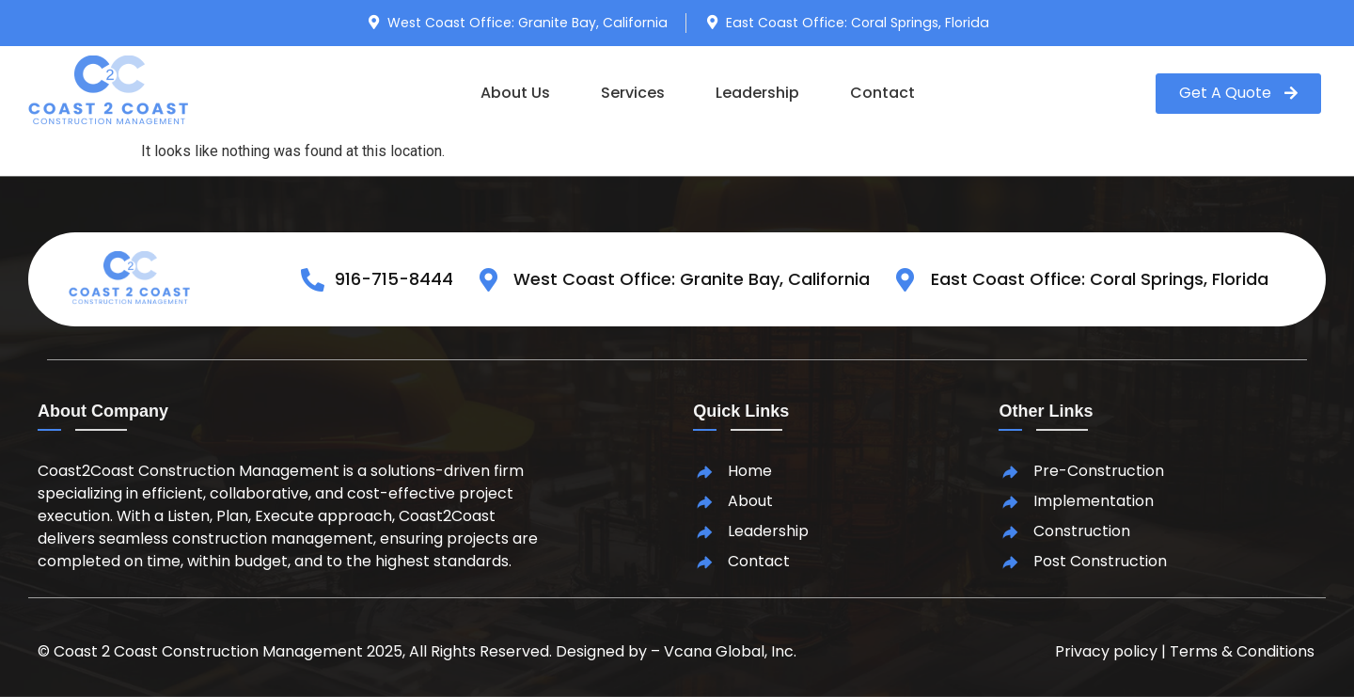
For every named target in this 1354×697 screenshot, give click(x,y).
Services (633, 92)
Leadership (757, 92)
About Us (515, 92)
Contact (882, 92)
